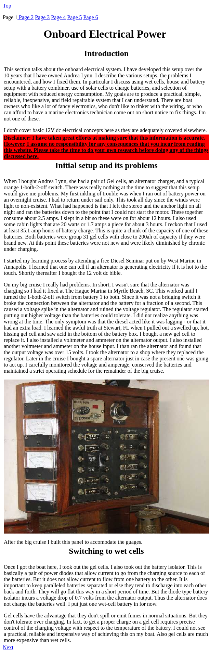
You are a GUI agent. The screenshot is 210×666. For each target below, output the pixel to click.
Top (7, 6)
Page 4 (58, 17)
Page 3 (42, 17)
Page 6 (90, 17)
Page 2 (26, 17)
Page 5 (74, 17)
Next (8, 647)
